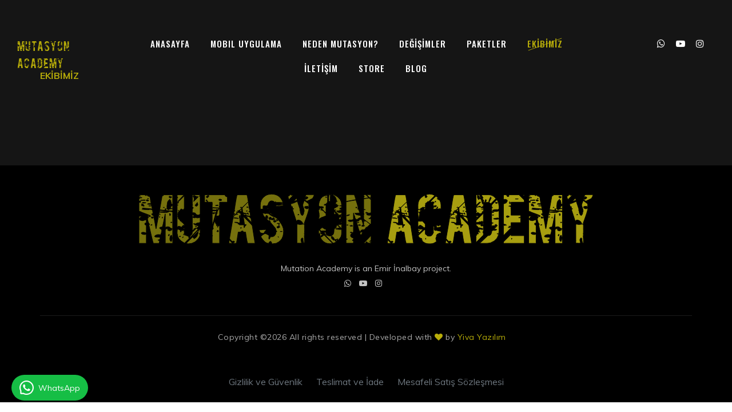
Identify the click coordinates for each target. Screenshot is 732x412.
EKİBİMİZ (545, 43)
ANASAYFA (170, 43)
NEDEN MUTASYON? (341, 43)
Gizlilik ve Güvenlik (266, 381)
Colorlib (511, 339)
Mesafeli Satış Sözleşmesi (450, 381)
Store (372, 68)
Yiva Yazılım (482, 337)
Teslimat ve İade (350, 381)
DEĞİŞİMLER (422, 43)
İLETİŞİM (321, 68)
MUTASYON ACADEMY (43, 54)
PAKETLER (487, 43)
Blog (416, 68)
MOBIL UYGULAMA (246, 43)
